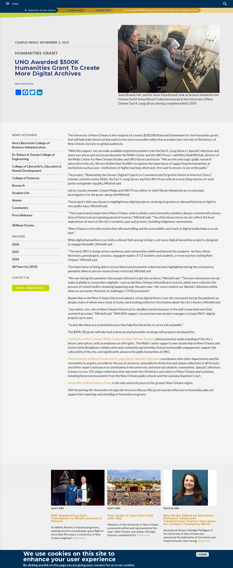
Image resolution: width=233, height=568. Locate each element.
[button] (21, 3)
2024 (15, 259)
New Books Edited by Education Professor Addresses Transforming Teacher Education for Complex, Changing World (189, 520)
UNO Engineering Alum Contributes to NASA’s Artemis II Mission (76, 518)
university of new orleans (42, 10)
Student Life (21, 193)
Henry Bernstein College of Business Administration (31, 145)
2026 (15, 244)
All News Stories (23, 225)
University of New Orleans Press (89, 383)
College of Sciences (26, 178)
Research (18, 185)
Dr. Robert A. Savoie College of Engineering (33, 157)
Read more (79, 538)
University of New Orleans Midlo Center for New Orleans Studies (111, 339)
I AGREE (202, 554)
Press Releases (22, 215)
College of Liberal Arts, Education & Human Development (36, 168)
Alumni (17, 200)
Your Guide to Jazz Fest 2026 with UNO (130, 517)
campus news (75, 9)
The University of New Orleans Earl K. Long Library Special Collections (114, 359)
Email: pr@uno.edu (30, 287)
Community (20, 208)
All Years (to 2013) (24, 267)
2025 (15, 252)
